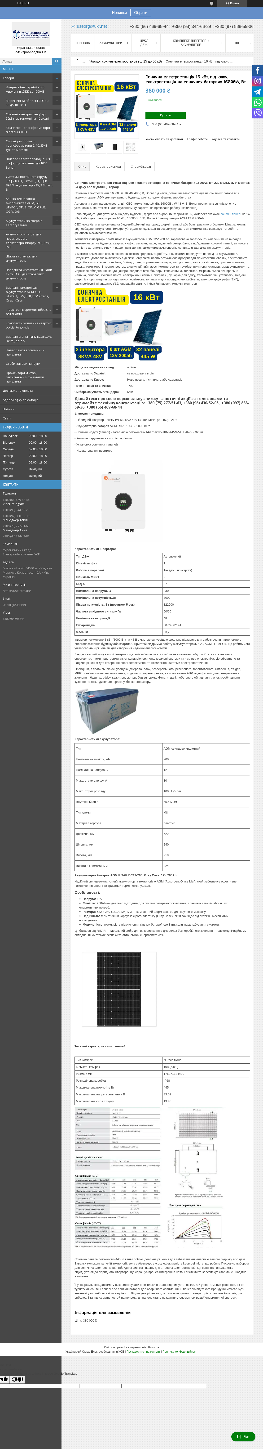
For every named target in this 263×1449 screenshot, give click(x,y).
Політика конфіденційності (179, 1351)
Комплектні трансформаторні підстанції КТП (28, 130)
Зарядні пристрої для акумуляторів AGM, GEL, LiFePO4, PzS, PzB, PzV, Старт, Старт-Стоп (27, 293)
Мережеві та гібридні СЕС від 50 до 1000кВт (27, 103)
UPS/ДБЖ (144, 43)
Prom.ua (153, 1347)
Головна (83, 43)
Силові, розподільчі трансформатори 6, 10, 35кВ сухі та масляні (26, 145)
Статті (7, 418)
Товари (8, 78)
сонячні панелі (230, 214)
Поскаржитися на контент (143, 1351)
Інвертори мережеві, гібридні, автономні (28, 311)
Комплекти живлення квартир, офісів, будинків (29, 325)
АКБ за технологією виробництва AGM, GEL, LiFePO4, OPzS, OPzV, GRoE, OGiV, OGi (26, 205)
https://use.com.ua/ (17, 591)
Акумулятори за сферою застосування (24, 223)
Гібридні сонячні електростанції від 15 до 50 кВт (125, 61)
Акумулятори (111, 43)
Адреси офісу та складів (20, 400)
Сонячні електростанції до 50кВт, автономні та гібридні (27, 116)
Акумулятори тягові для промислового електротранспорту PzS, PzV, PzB (28, 240)
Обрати (140, 13)
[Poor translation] (17, 1380)
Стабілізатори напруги (23, 363)
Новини (8, 409)
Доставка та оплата (18, 390)
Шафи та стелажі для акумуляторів (21, 258)
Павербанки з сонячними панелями (25, 352)
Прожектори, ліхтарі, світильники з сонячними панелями (25, 377)
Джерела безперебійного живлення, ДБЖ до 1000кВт (26, 89)
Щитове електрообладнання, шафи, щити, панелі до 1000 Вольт (28, 163)
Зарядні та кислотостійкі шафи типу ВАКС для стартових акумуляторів (29, 274)
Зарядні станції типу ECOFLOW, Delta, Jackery (29, 338)
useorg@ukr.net (14, 605)
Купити (165, 115)
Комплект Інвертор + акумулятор (191, 43)
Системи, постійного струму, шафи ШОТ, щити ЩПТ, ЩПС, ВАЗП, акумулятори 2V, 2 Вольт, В (29, 183)
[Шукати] (56, 61)
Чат (243, 1437)
